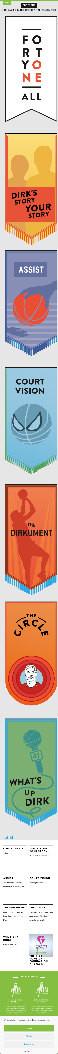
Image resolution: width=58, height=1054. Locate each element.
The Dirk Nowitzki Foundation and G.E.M (38, 960)
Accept (29, 1028)
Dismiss (29, 1036)
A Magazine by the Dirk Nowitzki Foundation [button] (29, 10)
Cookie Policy (27, 1051)
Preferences (29, 1044)
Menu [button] (6, 2)
